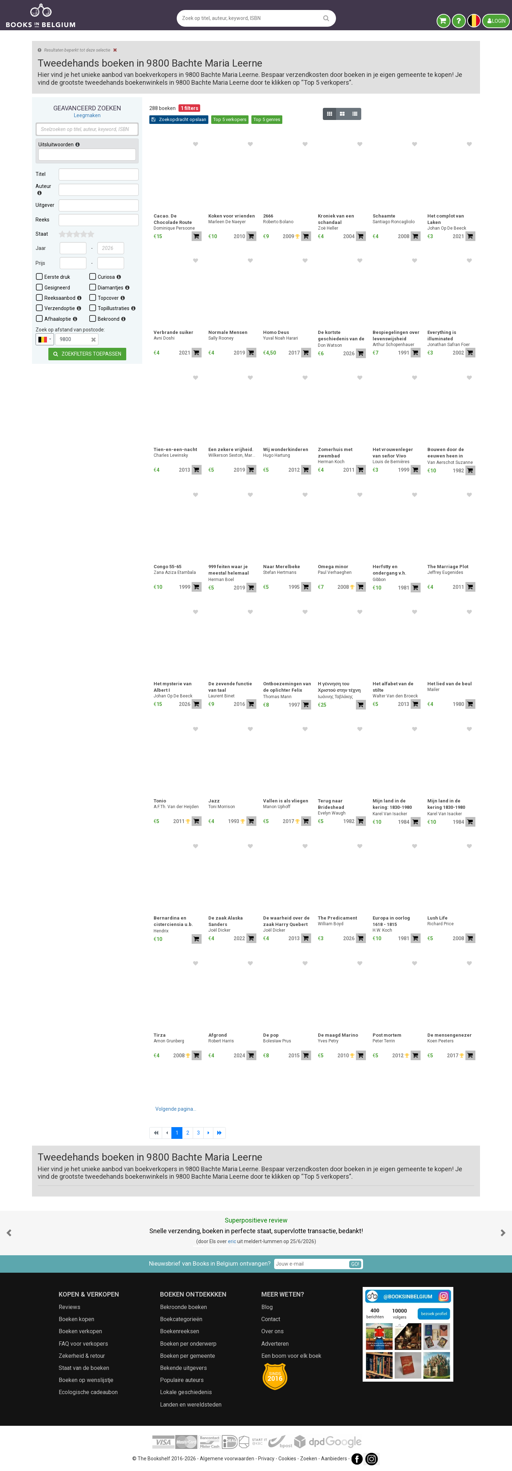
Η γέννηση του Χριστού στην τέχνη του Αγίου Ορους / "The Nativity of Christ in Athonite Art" (339, 687)
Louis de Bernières (391, 461)
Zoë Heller (328, 228)
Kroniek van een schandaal (336, 219)
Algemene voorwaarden (227, 1458)
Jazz (214, 800)
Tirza (160, 1035)
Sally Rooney (221, 338)
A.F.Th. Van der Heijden (176, 806)
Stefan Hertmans (280, 572)
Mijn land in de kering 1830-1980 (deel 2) (446, 804)
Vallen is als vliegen (285, 800)
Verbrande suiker (173, 332)
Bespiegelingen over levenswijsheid (396, 335)
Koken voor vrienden (231, 216)
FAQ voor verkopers (83, 1343)
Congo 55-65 (167, 566)
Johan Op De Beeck (446, 228)
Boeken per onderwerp (188, 1343)
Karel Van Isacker (390, 813)
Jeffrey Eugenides (445, 572)
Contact (270, 1319)
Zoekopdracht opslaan (178, 119)
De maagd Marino (338, 1035)
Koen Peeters (440, 1040)
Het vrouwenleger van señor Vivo (393, 453)
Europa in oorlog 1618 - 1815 (391, 921)
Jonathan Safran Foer (448, 344)
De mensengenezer (449, 1035)
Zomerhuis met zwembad (335, 453)
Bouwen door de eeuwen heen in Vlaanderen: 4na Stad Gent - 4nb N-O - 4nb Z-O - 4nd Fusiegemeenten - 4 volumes (451, 453)
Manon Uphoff (276, 806)
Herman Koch (331, 461)
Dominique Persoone (174, 228)
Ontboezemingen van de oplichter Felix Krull (287, 687)
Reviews (69, 1307)
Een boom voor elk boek (291, 1355)
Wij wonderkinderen (285, 449)
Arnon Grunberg (169, 1040)
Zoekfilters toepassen (87, 354)
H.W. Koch (382, 930)
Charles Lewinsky (171, 455)
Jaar (41, 248)
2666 (268, 216)
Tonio (160, 800)
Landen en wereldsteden (191, 1404)
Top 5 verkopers (229, 119)
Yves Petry (328, 1040)
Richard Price (440, 923)
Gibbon (379, 579)
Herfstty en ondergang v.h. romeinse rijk (389, 570)
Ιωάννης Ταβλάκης (335, 696)
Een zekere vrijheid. (231, 449)
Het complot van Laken (445, 219)
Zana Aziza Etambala (175, 572)
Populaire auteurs (182, 1380)
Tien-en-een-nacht (175, 449)
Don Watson (330, 345)
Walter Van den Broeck (395, 695)
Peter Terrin (384, 1040)
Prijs (40, 263)
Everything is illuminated (441, 335)
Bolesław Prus (277, 1040)
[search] (326, 18)
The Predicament (337, 918)
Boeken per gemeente (187, 1355)
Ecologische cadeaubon (88, 1392)
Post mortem (387, 1035)
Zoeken (308, 1458)
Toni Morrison (221, 806)
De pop (271, 1035)
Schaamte (384, 216)
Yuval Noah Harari (280, 338)
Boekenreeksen (179, 1331)
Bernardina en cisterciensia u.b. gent (173, 921)
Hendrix (161, 930)
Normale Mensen (227, 332)
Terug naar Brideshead (331, 804)
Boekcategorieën (181, 1319)
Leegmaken (87, 115)
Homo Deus (276, 332)
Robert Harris (221, 1040)
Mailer (433, 689)
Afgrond (217, 1035)
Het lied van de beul (449, 683)
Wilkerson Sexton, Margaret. (232, 455)
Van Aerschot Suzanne (450, 462)
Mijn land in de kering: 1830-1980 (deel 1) (392, 804)
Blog (267, 1307)
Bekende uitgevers (183, 1368)
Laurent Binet (221, 695)
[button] (9, 1233)
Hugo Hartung (276, 455)
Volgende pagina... (175, 1109)
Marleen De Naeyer (227, 221)
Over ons (272, 1331)
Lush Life (437, 918)
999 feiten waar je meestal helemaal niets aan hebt (228, 570)
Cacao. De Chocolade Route (173, 219)
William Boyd (330, 923)
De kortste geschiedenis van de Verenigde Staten (341, 336)
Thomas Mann (277, 696)
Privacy (266, 1458)
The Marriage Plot (447, 566)
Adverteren (275, 1343)
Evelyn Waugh (332, 813)
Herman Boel (221, 579)
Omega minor (333, 566)
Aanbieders (334, 1458)
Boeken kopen (76, 1319)
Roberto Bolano (278, 221)
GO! (355, 1264)
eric (232, 1241)
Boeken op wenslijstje (86, 1380)
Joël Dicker (219, 930)
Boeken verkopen (80, 1331)
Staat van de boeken (84, 1368)
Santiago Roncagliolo (394, 221)
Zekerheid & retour (82, 1355)
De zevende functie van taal (230, 687)
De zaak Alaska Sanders (225, 921)
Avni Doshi (164, 338)
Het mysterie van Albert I (173, 687)
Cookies (287, 1458)
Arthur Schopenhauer (393, 344)
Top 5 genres (267, 119)
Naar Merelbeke (281, 566)
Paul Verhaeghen (335, 572)
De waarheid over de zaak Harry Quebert (286, 921)
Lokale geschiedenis (186, 1392)
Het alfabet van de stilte (393, 687)
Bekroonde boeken (183, 1307)
